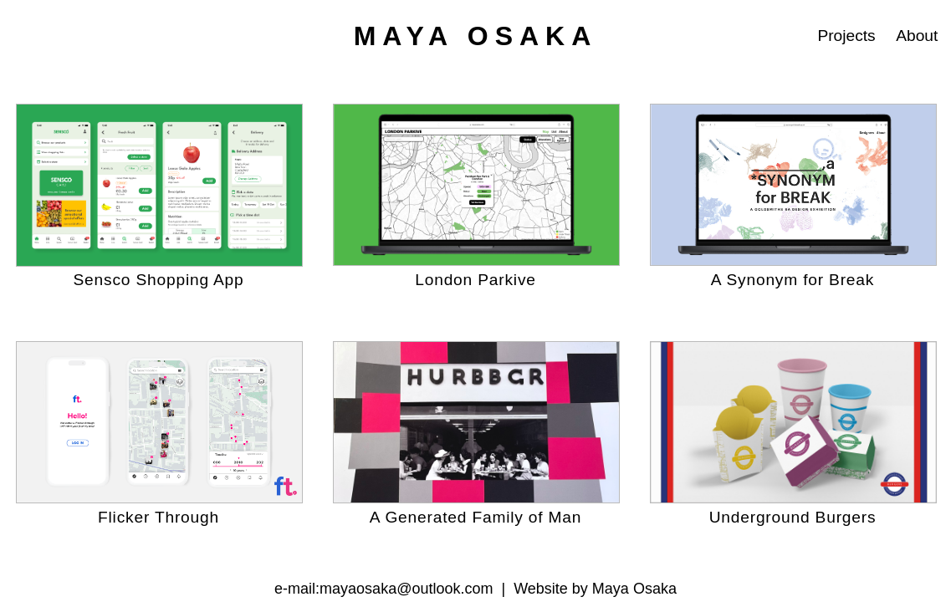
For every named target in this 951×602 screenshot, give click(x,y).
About (917, 35)
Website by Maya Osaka (595, 588)
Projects (846, 35)
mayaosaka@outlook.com (406, 588)
